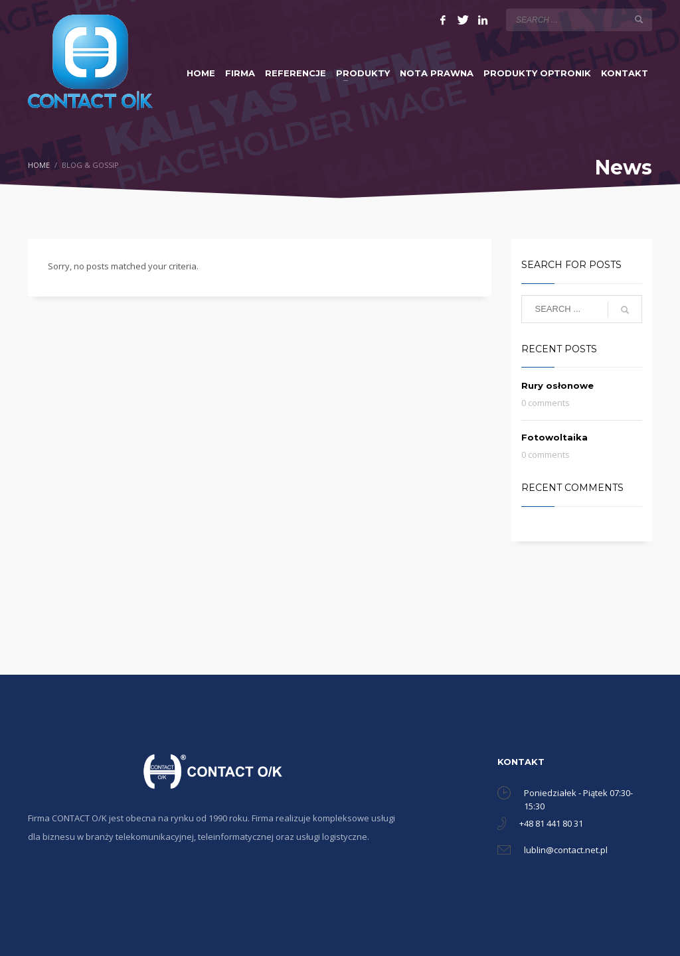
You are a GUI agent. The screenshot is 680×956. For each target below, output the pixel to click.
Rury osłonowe (557, 385)
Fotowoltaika (554, 437)
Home (39, 165)
